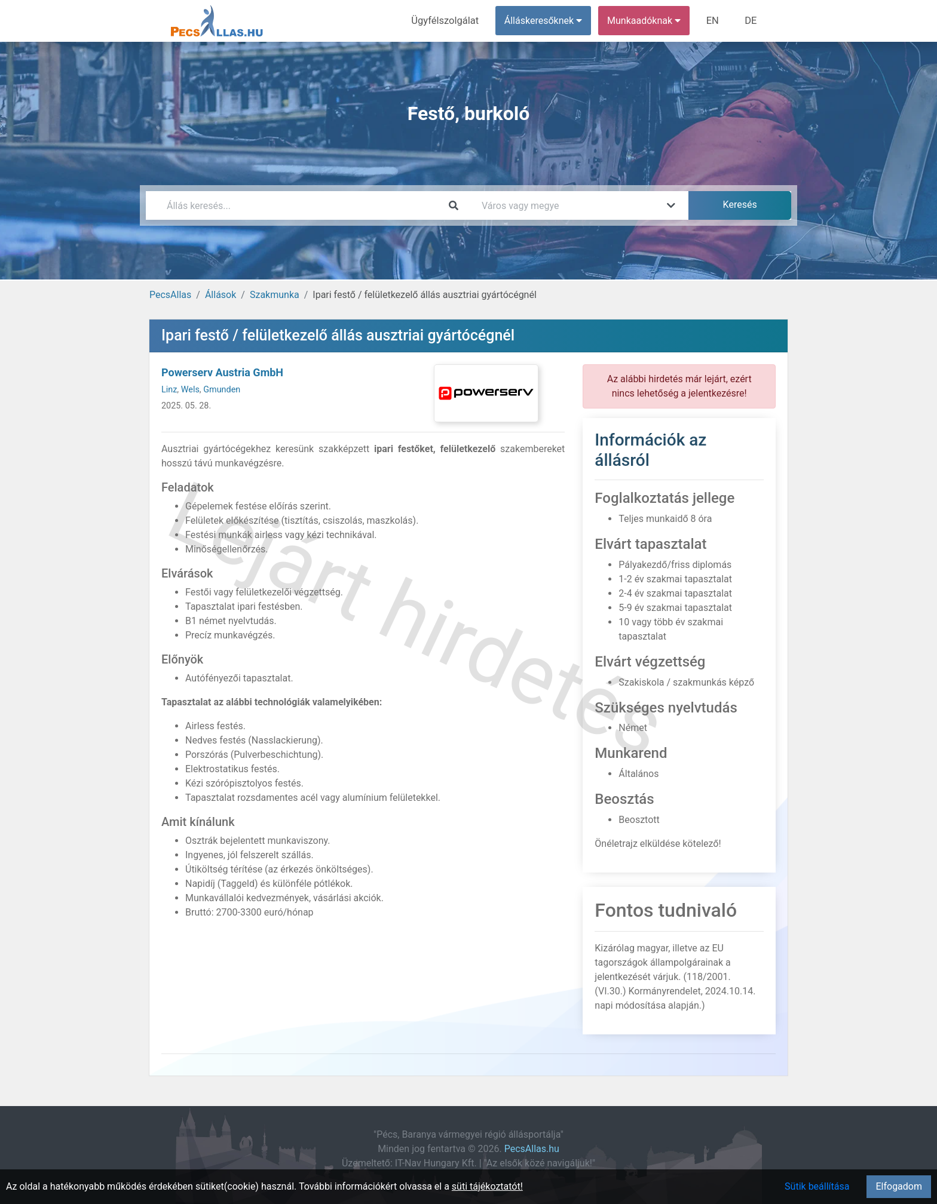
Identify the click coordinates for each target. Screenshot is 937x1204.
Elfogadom (898, 1186)
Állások (220, 294)
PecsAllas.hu (531, 1148)
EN (714, 20)
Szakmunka (274, 294)
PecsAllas (170, 294)
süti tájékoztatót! (487, 1186)
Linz (169, 390)
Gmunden (221, 390)
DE (751, 20)
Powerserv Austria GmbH (222, 372)
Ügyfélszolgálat (448, 20)
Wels (190, 390)
